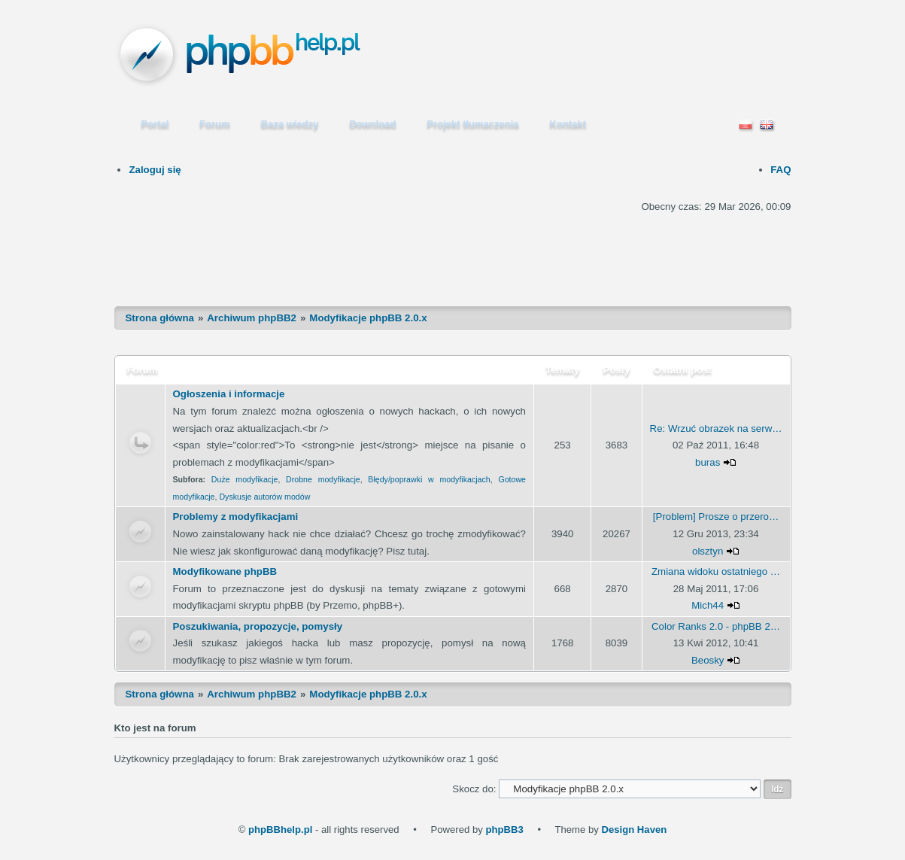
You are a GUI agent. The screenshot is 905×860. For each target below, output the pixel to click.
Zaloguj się (155, 169)
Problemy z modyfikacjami (236, 516)
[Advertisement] (453, 250)
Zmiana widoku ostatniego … (715, 571)
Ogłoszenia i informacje (229, 394)
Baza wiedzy (290, 123)
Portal (155, 123)
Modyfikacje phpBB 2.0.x (368, 318)
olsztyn (707, 551)
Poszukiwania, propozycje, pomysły (258, 626)
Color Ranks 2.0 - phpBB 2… (715, 626)
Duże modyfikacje (244, 479)
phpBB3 (504, 829)
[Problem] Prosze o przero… (716, 516)
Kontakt (568, 123)
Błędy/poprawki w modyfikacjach (429, 479)
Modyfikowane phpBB (225, 571)
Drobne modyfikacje (323, 479)
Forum (214, 123)
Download (372, 123)
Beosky (707, 660)
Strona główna (160, 318)
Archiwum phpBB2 (251, 318)
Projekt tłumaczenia (473, 123)
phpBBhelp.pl (280, 829)
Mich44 (707, 605)
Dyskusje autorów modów (264, 496)
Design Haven (634, 829)
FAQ (780, 169)
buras (707, 462)
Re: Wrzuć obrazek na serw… (716, 428)
